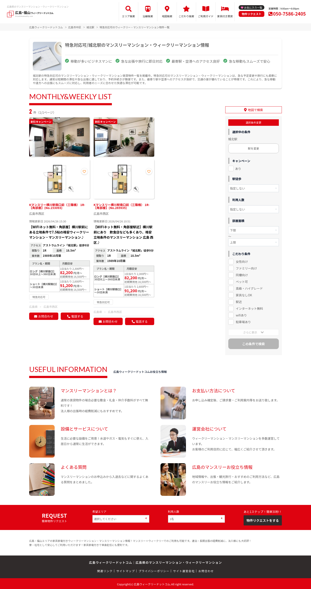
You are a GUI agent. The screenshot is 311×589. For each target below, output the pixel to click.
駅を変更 (253, 147)
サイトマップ (125, 570)
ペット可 (242, 280)
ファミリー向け (246, 267)
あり (238, 167)
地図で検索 (255, 109)
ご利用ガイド (206, 16)
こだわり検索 (186, 16)
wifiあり (241, 314)
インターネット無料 (249, 307)
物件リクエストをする (262, 519)
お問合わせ (45, 316)
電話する (77, 316)
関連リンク (105, 570)
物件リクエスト (251, 14)
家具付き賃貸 (225, 16)
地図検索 (167, 16)
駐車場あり (243, 321)
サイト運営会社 (184, 570)
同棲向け (242, 274)
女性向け (242, 261)
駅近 (239, 300)
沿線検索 (148, 16)
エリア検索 (128, 16)
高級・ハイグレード (249, 287)
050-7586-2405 (289, 13)
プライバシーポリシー (153, 570)
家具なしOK (244, 294)
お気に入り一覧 (253, 7)
